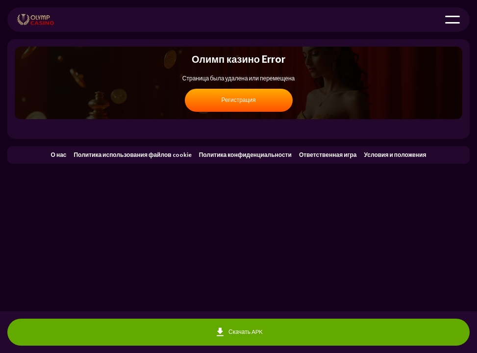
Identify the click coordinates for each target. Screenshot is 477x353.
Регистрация (238, 99)
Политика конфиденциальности (245, 154)
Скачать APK (238, 332)
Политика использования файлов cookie (132, 154)
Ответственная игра (328, 154)
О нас (59, 154)
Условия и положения (395, 154)
